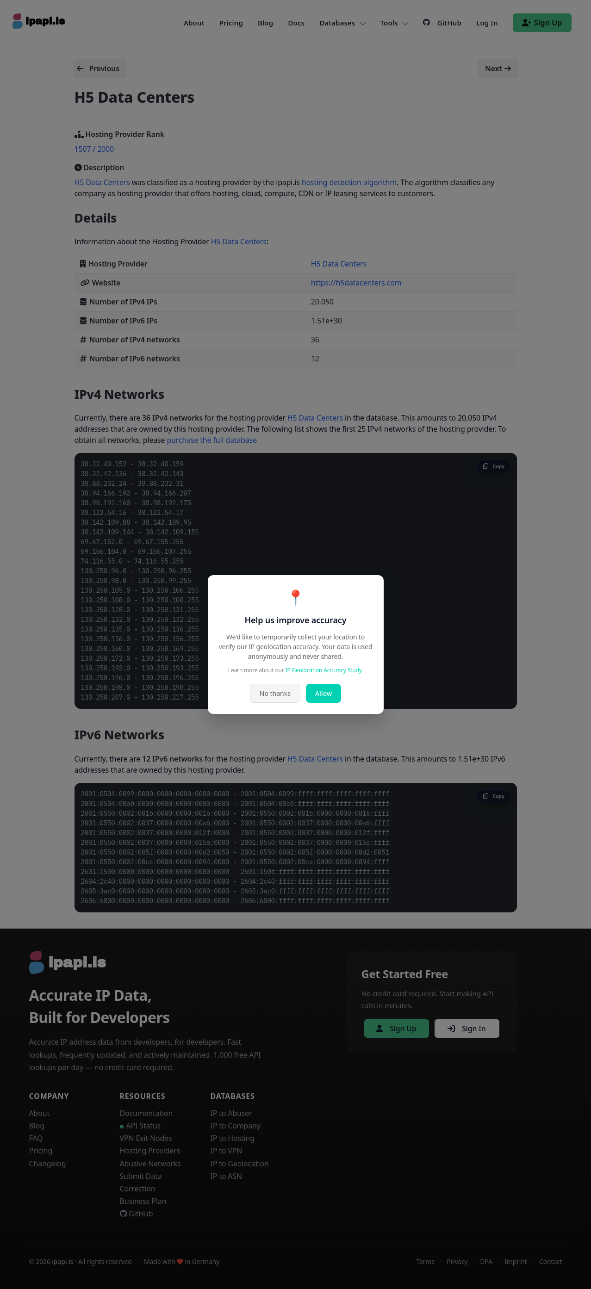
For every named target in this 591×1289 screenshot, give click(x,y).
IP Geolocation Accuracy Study (324, 670)
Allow (323, 693)
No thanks (275, 693)
